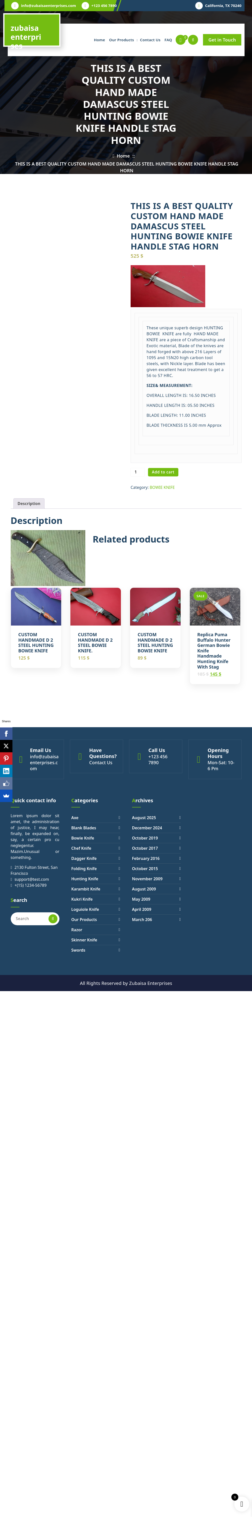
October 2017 (145, 848)
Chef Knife (81, 848)
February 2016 (146, 858)
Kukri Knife (82, 899)
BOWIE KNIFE (162, 487)
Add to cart (163, 471)
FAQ (168, 39)
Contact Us (150, 39)
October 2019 (145, 838)
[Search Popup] (193, 40)
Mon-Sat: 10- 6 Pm (221, 765)
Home (99, 39)
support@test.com (31, 879)
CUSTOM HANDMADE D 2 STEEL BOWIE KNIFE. (95, 642)
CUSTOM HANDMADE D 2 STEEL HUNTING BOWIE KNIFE (36, 642)
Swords (78, 950)
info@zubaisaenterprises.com (48, 5)
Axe (75, 817)
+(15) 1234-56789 (30, 885)
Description (29, 503)
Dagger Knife (84, 858)
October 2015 (145, 868)
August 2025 (144, 817)
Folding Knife (84, 868)
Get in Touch (222, 40)
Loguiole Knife (85, 909)
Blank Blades (83, 828)
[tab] (29, 503)
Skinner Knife (84, 940)
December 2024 (147, 828)
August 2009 (144, 889)
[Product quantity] (138, 472)
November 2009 (147, 879)
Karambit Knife (86, 889)
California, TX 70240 (223, 5)
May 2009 (141, 899)
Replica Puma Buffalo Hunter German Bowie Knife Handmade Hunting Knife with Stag (213, 651)
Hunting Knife (84, 879)
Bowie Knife (82, 838)
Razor (76, 929)
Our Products (121, 39)
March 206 (142, 919)
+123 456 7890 (104, 5)
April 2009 (141, 909)
